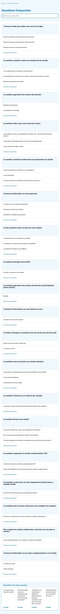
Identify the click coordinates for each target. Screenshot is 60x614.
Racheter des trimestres (30, 105)
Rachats (30, 296)
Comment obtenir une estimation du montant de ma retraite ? (30, 181)
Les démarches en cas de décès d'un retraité (30, 238)
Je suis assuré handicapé (30, 377)
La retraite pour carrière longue (30, 383)
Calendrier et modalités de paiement (30, 215)
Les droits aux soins (30, 349)
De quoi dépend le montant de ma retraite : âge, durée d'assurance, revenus (30, 76)
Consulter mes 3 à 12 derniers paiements (30, 204)
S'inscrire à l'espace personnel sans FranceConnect (30, 37)
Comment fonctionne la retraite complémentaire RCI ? (30, 464)
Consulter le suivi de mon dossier (30, 209)
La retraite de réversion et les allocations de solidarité (30, 244)
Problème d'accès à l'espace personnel (30, 47)
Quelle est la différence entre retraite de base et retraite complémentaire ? (30, 469)
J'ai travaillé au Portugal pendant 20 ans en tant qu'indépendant (30, 141)
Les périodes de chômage (30, 110)
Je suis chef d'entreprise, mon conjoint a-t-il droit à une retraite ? (30, 540)
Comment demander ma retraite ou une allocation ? (30, 170)
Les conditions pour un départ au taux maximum (30, 71)
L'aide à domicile (30, 569)
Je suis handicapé (30, 175)
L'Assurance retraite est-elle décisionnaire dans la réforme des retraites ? (30, 406)
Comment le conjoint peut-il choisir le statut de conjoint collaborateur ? (30, 516)
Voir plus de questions (30, 52)
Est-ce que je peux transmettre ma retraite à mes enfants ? (30, 435)
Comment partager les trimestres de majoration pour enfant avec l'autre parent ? (30, 440)
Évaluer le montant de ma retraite (30, 82)
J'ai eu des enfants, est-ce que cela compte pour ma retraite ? (30, 430)
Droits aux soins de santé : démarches (30, 343)
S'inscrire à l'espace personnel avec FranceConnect (30, 42)
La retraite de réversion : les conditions (30, 249)
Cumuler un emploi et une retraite (30, 272)
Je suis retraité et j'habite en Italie (30, 146)
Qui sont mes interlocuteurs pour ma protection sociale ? (30, 493)
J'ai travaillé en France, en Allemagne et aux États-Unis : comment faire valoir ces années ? (30, 135)
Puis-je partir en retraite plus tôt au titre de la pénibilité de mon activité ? (30, 372)
